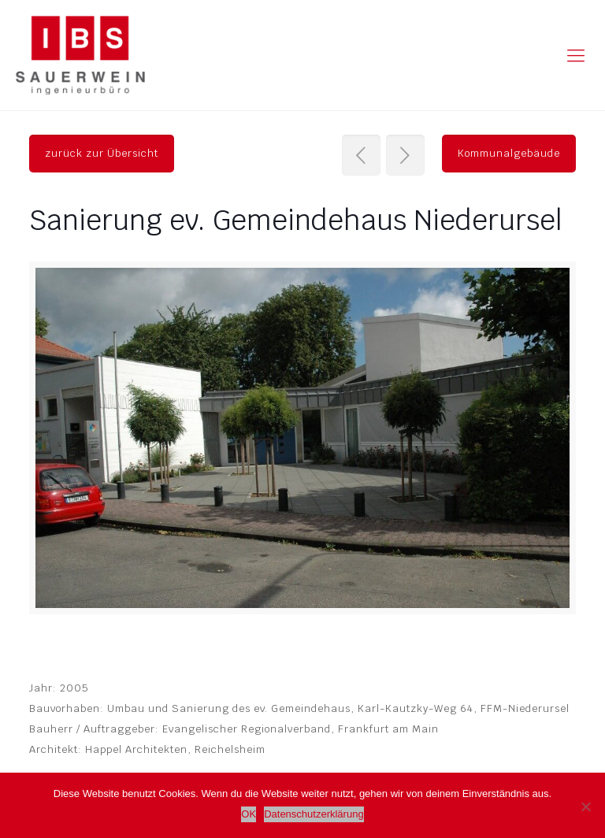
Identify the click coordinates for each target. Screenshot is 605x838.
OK (248, 814)
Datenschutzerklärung (313, 814)
